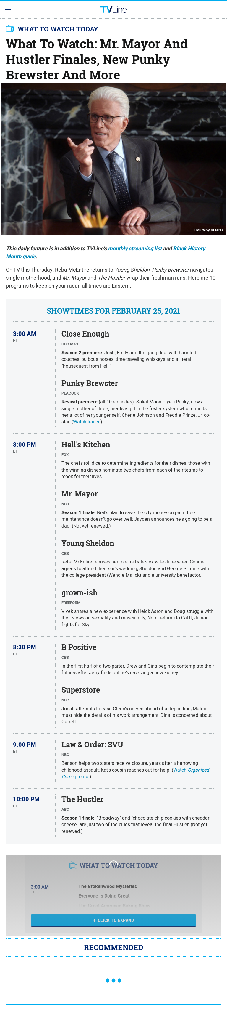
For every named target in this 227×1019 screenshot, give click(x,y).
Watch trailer (86, 421)
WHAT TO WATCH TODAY (58, 29)
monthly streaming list (135, 248)
